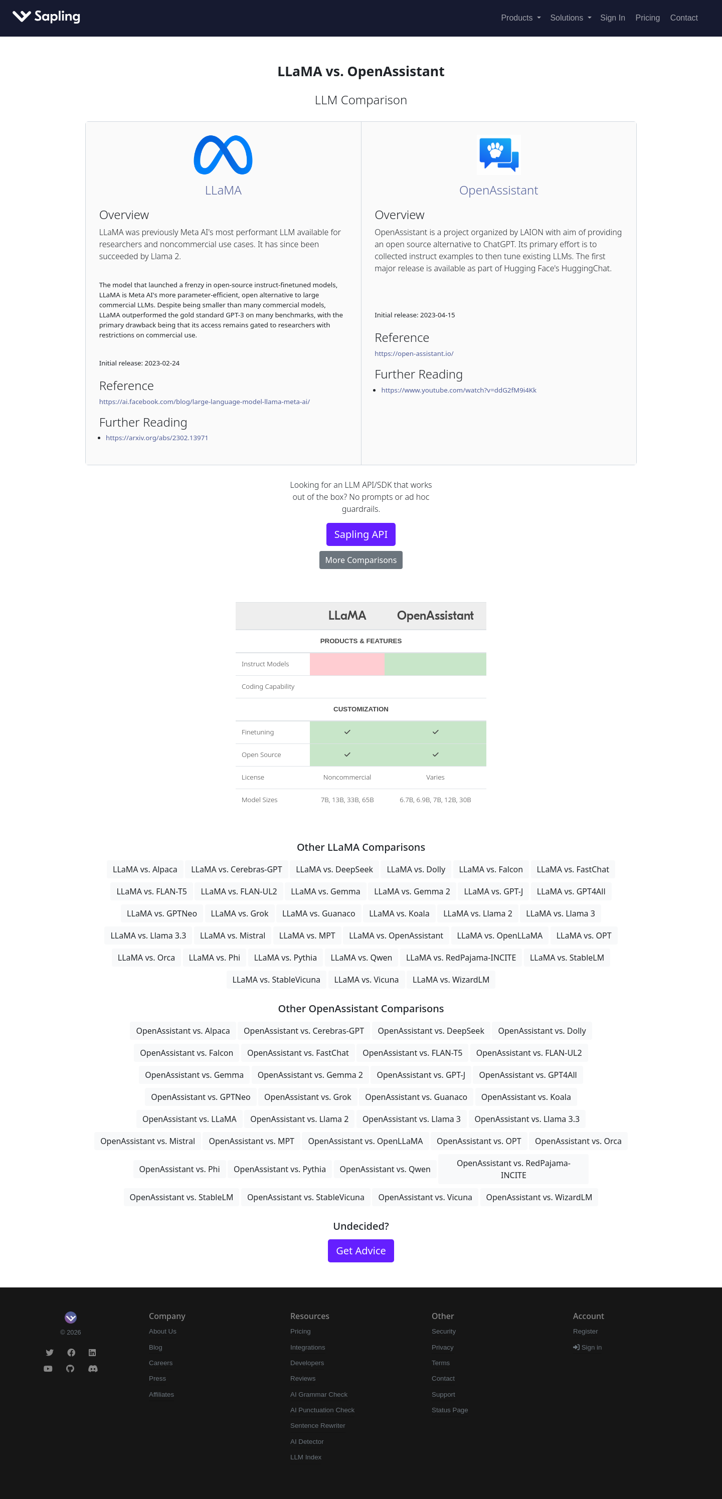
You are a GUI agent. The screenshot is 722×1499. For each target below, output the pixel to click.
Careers (160, 1363)
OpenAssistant (498, 189)
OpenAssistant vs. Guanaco (416, 1096)
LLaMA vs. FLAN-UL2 (239, 891)
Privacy (443, 1347)
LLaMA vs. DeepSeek (334, 869)
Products (518, 18)
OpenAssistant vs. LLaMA (189, 1119)
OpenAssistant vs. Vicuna (425, 1197)
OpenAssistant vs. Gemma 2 (310, 1074)
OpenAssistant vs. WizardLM (539, 1197)
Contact (684, 18)
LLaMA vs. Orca (146, 957)
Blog (155, 1347)
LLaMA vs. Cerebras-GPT (236, 869)
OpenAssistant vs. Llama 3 (412, 1119)
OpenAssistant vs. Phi (179, 1169)
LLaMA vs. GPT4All (571, 891)
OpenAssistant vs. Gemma (194, 1074)
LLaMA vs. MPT (307, 935)
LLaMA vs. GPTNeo (162, 913)
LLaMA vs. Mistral (232, 935)
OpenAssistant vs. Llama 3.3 (527, 1119)
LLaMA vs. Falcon (491, 869)
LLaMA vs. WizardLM (451, 979)
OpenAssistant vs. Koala (526, 1096)
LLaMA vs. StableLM (567, 957)
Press (157, 1378)
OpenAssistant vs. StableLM (182, 1197)
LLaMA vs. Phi (215, 957)
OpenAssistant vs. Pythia (280, 1169)
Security (444, 1331)
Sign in (587, 1347)
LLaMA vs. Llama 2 (477, 913)
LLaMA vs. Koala (399, 913)
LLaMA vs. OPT (584, 935)
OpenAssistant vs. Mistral (147, 1141)
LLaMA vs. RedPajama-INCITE (461, 957)
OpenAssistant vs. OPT (479, 1141)
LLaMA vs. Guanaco (318, 913)
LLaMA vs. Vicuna (366, 979)
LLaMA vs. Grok (240, 913)
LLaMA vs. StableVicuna (277, 979)
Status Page (450, 1410)
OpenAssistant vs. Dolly (542, 1030)
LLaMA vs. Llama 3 (560, 913)
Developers (307, 1363)
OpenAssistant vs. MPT (251, 1141)
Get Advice (361, 1250)
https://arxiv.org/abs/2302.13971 (157, 437)
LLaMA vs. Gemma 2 (412, 891)
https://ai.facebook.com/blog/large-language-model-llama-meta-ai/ (204, 401)
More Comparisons (361, 560)
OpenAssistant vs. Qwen (385, 1169)
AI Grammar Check (318, 1394)
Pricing (648, 18)
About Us (162, 1331)
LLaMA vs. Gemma (325, 891)
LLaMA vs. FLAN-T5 (151, 891)
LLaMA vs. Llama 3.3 (148, 935)
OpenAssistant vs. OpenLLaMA (365, 1141)
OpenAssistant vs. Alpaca (183, 1030)
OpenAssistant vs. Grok (307, 1096)
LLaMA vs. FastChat (573, 869)
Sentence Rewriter (317, 1425)
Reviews (302, 1378)
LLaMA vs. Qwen (362, 957)
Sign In (612, 18)
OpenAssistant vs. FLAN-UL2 (529, 1052)
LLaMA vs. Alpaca (145, 869)
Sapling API (361, 534)
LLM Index (305, 1457)
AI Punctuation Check (322, 1410)
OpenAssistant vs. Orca (578, 1141)
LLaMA (223, 189)
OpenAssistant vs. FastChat (298, 1052)
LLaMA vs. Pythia (285, 957)
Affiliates (161, 1394)
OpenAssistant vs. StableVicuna (306, 1197)
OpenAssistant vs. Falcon (186, 1052)
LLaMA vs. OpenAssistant (396, 935)
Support (443, 1394)
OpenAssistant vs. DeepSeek (431, 1030)
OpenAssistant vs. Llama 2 (299, 1119)
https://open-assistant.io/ (414, 353)
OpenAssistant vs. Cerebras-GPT (304, 1030)
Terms (441, 1363)
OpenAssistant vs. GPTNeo (201, 1096)
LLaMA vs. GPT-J (493, 891)
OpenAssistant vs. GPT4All (528, 1074)
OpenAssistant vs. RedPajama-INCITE (514, 1169)
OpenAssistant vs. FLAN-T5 (412, 1052)
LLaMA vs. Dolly (416, 869)
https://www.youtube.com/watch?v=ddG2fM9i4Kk (458, 390)
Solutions (567, 18)
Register (585, 1331)
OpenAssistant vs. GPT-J (421, 1074)
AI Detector (307, 1441)
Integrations (307, 1347)
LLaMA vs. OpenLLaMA (500, 935)
